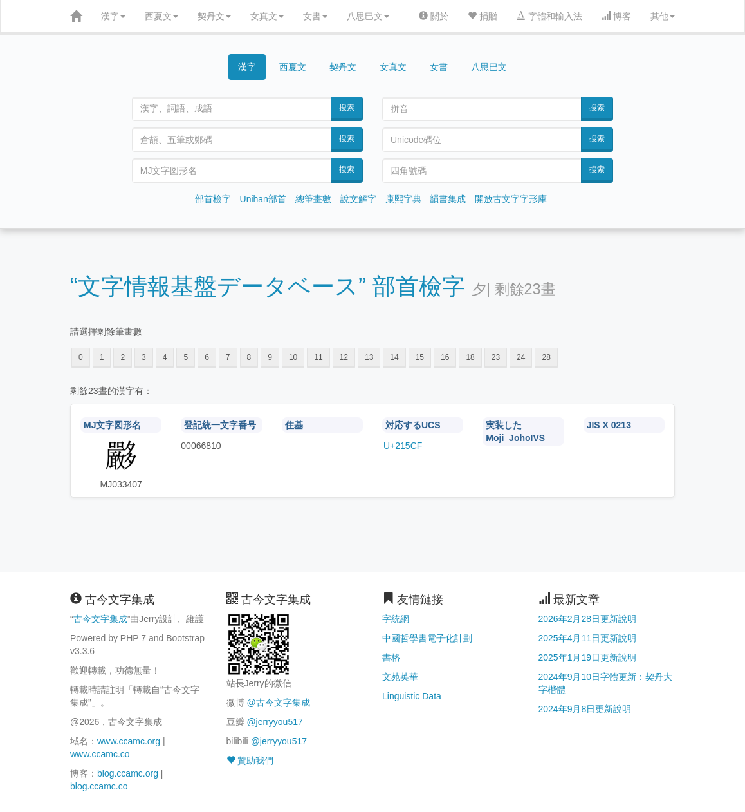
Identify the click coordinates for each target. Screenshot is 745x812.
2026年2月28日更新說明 (587, 619)
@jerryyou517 (274, 722)
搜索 (346, 107)
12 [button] (344, 357)
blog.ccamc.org (127, 773)
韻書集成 (448, 199)
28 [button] (546, 357)
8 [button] (249, 357)
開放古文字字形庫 (511, 199)
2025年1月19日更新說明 (587, 657)
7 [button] (228, 357)
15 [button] (420, 357)
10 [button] (293, 357)
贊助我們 (250, 760)
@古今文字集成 (277, 702)
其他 (662, 16)
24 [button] (521, 357)
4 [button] (165, 357)
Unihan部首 (263, 199)
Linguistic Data (411, 696)
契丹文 (214, 16)
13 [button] (369, 357)
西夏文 (161, 16)
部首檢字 (213, 199)
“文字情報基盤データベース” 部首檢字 (267, 286)
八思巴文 (368, 16)
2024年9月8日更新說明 (585, 709)
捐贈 (482, 16)
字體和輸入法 (549, 16)
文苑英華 (400, 677)
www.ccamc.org (128, 741)
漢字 (113, 16)
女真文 (267, 16)
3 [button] (144, 357)
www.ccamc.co (100, 754)
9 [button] (270, 357)
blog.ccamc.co (98, 786)
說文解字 (358, 199)
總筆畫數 (313, 199)
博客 (616, 16)
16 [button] (445, 357)
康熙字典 (403, 199)
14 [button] (394, 357)
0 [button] (80, 357)
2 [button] (122, 357)
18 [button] (470, 357)
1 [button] (102, 357)
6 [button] (207, 357)
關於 (433, 16)
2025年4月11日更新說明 (587, 638)
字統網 (395, 619)
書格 (391, 657)
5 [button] (185, 357)
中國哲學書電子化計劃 (427, 638)
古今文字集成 (100, 619)
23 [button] (496, 357)
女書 (315, 16)
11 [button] (318, 357)
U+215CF (402, 445)
